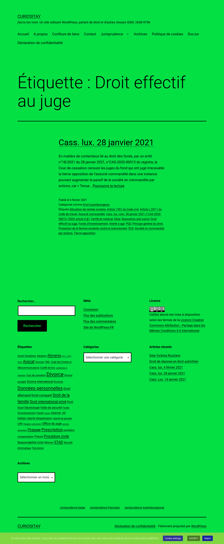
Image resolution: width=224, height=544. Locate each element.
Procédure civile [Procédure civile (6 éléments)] (56, 436)
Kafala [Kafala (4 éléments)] (22, 418)
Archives (140, 34)
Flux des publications (98, 315)
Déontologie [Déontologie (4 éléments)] (32, 407)
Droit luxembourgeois (96, 204)
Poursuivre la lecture (108, 186)
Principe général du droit (147, 223)
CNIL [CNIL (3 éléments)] (47, 362)
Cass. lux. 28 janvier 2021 (106, 142)
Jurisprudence (112, 34)
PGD (128, 223)
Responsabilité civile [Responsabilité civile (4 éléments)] (30, 442)
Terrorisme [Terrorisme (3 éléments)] (38, 448)
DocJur (193, 34)
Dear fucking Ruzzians (164, 355)
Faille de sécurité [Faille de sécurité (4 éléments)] (51, 407)
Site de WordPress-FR (98, 327)
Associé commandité (91, 214)
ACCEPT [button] (193, 538)
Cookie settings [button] (173, 538)
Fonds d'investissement (93, 223)
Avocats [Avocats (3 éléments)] (39, 362)
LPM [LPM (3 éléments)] (20, 423)
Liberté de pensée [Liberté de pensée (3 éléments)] (62, 418)
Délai (117, 219)
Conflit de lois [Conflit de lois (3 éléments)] (47, 367)
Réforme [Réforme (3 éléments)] (48, 442)
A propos (41, 34)
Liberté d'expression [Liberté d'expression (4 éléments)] (39, 418)
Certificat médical (102, 219)
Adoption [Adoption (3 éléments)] (42, 355)
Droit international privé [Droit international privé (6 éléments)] (48, 402)
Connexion (90, 309)
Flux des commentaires (99, 321)
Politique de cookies (167, 34)
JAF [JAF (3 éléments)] (64, 413)
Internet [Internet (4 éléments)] (56, 413)
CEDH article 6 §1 (79, 219)
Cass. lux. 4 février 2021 (166, 367)
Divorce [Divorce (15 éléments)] (55, 374)
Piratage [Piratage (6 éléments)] (34, 430)
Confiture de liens (65, 34)
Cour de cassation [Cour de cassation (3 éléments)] (36, 375)
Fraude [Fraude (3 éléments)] (40, 413)
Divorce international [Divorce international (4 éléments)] (40, 381)
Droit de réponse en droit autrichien (173, 361)
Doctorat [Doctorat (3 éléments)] (58, 381)
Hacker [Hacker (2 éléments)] (47, 413)
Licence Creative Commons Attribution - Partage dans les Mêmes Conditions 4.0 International (177, 325)
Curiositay (29, 16)
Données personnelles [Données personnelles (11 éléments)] (40, 388)
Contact (90, 34)
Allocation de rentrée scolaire (87, 209)
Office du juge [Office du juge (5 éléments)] (52, 424)
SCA (131, 228)
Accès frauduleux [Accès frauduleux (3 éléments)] (27, 355)
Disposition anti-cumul (135, 219)
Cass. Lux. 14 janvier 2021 (167, 379)
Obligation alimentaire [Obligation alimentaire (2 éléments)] (32, 424)
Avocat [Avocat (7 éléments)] (28, 361)
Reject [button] (207, 538)
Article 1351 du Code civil (123, 209)
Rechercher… (27, 301)
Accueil (23, 34)
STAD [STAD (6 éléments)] (58, 442)
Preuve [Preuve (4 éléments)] (38, 436)
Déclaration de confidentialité (40, 43)
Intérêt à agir (117, 223)
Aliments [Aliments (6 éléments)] (54, 355)
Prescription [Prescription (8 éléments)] (52, 429)
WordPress (198, 526)
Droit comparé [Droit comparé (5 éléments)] (41, 395)
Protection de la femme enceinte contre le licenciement (93, 228)
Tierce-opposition (84, 233)
